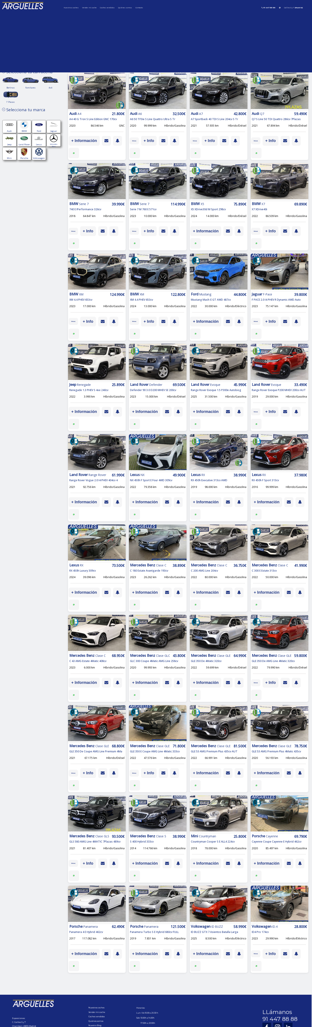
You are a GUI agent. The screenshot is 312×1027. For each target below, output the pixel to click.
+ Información (84, 141)
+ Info (154, 141)
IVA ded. (136, 140)
